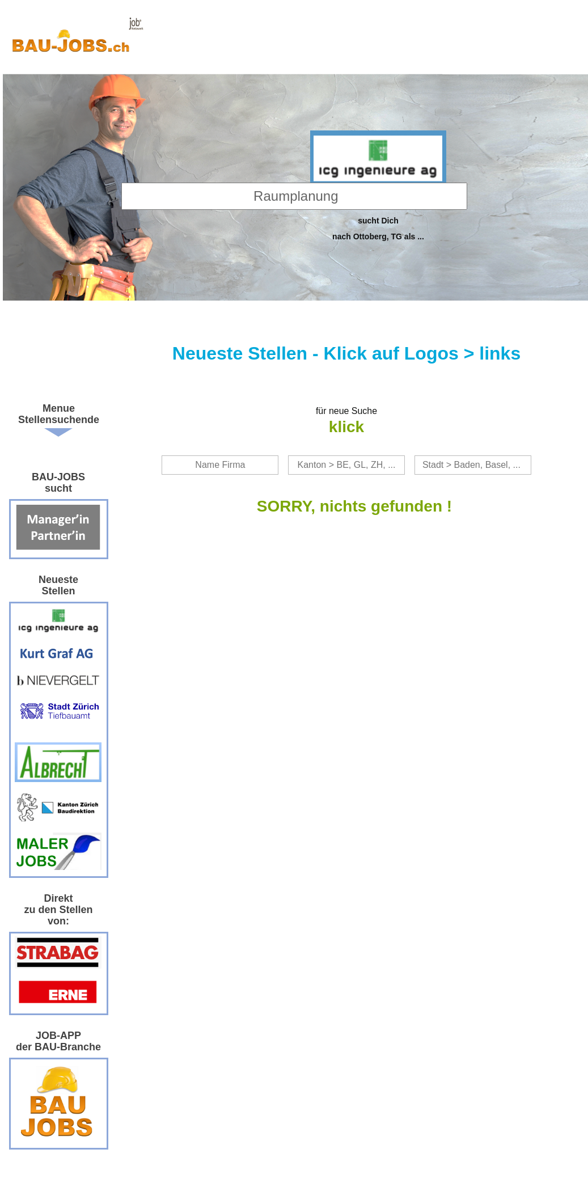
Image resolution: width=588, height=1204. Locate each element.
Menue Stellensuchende (58, 414)
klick (346, 427)
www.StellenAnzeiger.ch (77, 39)
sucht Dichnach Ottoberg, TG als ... (378, 228)
